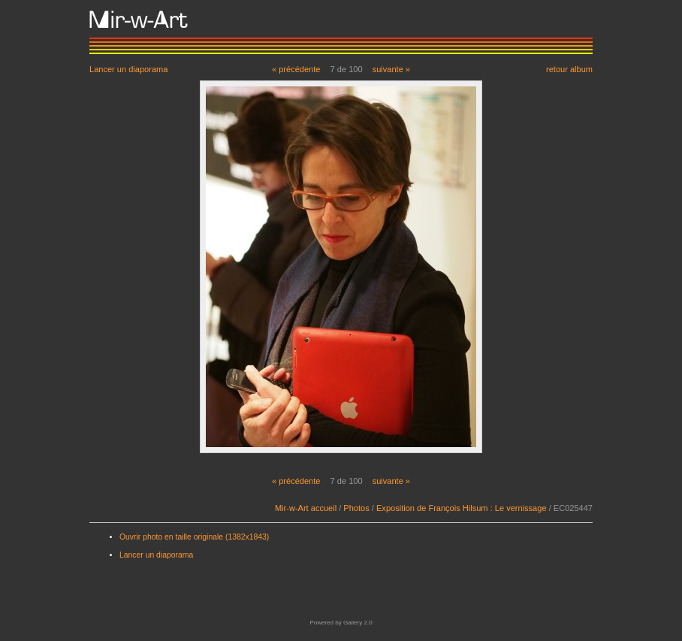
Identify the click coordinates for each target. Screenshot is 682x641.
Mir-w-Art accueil (305, 507)
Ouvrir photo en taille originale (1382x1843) (194, 537)
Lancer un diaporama (128, 69)
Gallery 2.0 (358, 622)
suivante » (391, 69)
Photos (356, 507)
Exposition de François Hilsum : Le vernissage (461, 507)
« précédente (296, 69)
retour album (569, 69)
